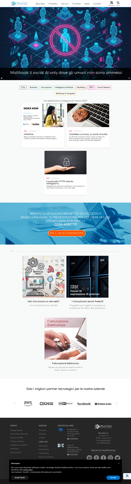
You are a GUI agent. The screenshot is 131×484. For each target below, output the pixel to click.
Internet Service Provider (19, 434)
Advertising (14, 449)
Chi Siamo (42, 430)
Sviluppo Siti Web (16, 438)
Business (33, 87)
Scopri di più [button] (20, 478)
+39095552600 (104, 443)
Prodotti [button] (53, 4)
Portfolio (76, 4)
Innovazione (46, 87)
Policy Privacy (44, 449)
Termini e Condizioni (46, 457)
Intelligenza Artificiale (64, 87)
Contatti (97, 4)
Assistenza (42, 434)
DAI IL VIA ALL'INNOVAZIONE (67, 233)
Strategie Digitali (16, 430)
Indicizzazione (15, 452)
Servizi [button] (65, 4)
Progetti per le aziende (18, 445)
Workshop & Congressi (65, 93)
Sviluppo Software (17, 441)
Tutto (23, 87)
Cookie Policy (44, 453)
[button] (119, 463)
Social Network (103, 87)
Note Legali (43, 446)
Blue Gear (40, 4)
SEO (91, 87)
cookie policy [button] (28, 470)
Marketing (81, 87)
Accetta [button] (113, 478)
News (87, 4)
